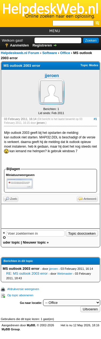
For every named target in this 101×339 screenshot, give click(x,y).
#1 (95, 119)
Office (65, 53)
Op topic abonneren (20, 295)
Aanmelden (19, 45)
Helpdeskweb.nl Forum (20, 53)
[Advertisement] (50, 216)
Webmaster (64, 273)
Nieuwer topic (34, 242)
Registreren (42, 45)
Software (49, 53)
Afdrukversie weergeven (23, 289)
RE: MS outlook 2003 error (27, 273)
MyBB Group (11, 329)
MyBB (31, 325)
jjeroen (52, 75)
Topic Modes (89, 65)
